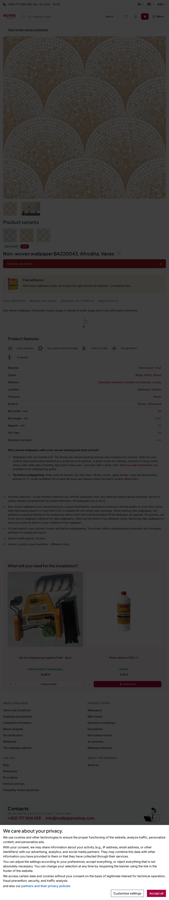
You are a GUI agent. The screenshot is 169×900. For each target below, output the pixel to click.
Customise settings (127, 893)
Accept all (156, 893)
